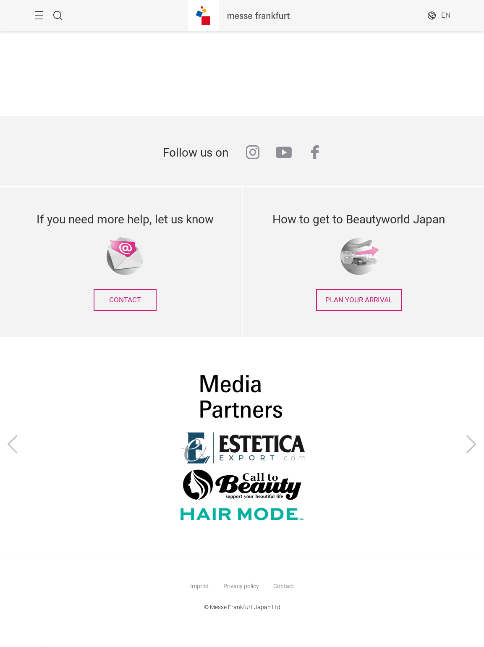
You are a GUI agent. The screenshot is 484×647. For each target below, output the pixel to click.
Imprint (199, 586)
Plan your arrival (358, 300)
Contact (283, 586)
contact (125, 300)
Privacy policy (241, 586)
